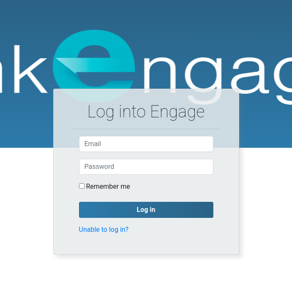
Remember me (108, 186)
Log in (145, 210)
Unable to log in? (104, 229)
